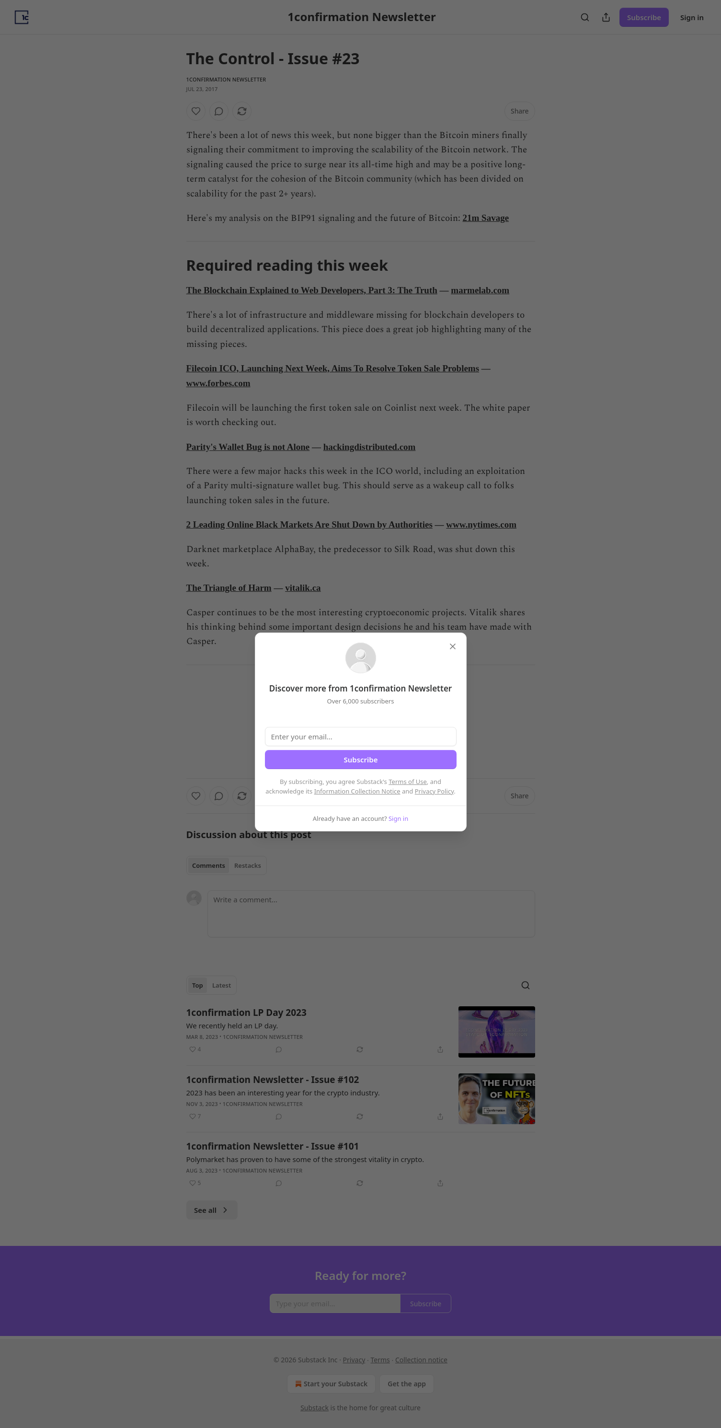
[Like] (196, 111)
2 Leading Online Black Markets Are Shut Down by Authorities (309, 524)
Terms (379, 1359)
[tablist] (226, 865)
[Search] (585, 17)
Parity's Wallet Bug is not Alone (248, 447)
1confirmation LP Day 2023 (246, 1012)
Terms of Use (408, 781)
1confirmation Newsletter (226, 79)
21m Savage (486, 218)
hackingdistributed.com (369, 447)
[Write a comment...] (371, 914)
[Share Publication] (606, 17)
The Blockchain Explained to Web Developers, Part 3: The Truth (311, 290)
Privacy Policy (434, 791)
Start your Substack (330, 1384)
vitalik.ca (302, 588)
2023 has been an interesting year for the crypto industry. (283, 1092)
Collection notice (421, 1359)
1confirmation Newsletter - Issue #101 (272, 1146)
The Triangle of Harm (229, 588)
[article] (361, 1031)
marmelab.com (480, 290)
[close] (452, 646)
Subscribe (644, 17)
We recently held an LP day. (232, 1025)
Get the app (407, 1383)
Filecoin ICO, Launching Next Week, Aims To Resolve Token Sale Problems (333, 368)
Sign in (692, 17)
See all (212, 1210)
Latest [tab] (221, 985)
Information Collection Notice (357, 791)
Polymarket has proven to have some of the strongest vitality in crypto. (305, 1159)
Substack (314, 1407)
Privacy (354, 1359)
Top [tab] (197, 985)
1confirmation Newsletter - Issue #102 (272, 1079)
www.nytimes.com (481, 524)
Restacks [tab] (247, 865)
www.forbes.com (218, 383)
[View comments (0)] (219, 111)
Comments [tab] (208, 865)
